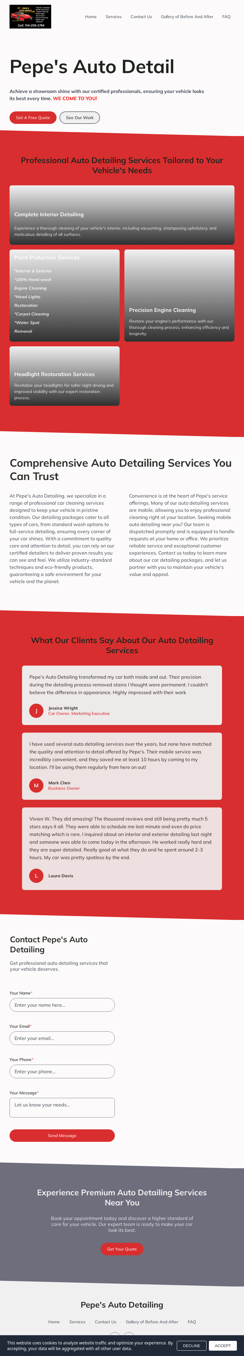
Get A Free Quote (33, 117)
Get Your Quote (122, 1249)
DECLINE (191, 1346)
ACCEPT (223, 1346)
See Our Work (79, 117)
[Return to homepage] (30, 17)
